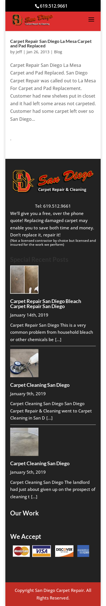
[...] (58, 339)
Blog (58, 51)
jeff (19, 51)
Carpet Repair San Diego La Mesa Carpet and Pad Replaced (51, 43)
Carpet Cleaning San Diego (40, 385)
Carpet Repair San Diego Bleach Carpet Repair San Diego (45, 303)
